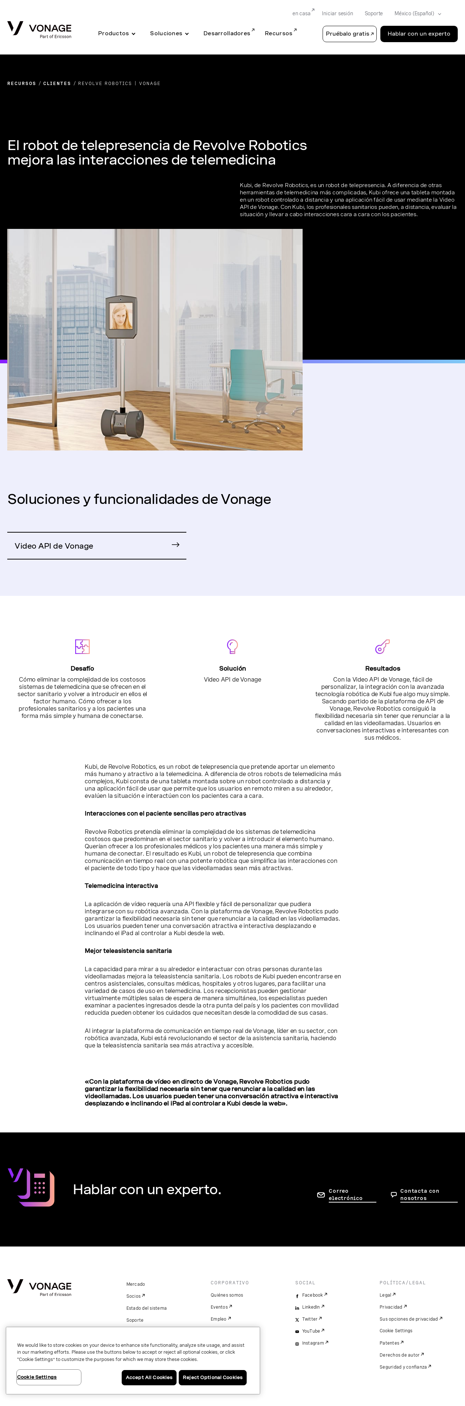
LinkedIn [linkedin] (311, 1307)
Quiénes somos (227, 1295)
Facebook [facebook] (312, 1295)
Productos (113, 33)
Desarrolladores (226, 33)
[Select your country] (415, 13)
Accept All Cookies (149, 1377)
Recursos (278, 33)
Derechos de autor (400, 1355)
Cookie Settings (396, 1330)
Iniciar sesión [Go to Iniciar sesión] (337, 13)
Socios (133, 1296)
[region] (133, 1360)
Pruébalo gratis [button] (347, 34)
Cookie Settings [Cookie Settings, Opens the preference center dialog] (37, 1377)
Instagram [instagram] (313, 1343)
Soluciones (166, 33)
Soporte (135, 1320)
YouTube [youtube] (311, 1331)
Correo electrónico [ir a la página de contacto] (346, 1194)
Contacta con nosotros (419, 1194)
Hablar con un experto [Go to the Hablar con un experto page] (419, 34)
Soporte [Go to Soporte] (374, 13)
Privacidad (391, 1307)
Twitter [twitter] (310, 1319)
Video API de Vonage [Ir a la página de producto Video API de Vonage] (54, 545)
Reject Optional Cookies (213, 1377)
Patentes (389, 1343)
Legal (385, 1295)
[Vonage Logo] (39, 30)
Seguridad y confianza (403, 1367)
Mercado (135, 1284)
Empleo (219, 1319)
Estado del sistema (146, 1308)
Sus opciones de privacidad (409, 1319)
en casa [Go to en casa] (301, 13)
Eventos (219, 1307)
